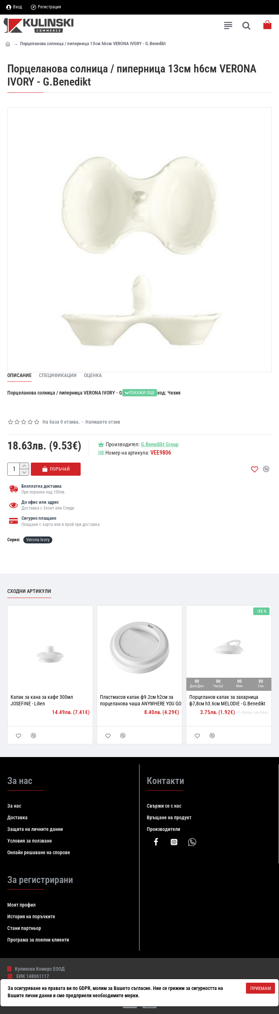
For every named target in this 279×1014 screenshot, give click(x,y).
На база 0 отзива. (61, 422)
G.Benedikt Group (159, 444)
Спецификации (58, 375)
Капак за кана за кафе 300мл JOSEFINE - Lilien (42, 700)
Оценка (93, 375)
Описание (19, 375)
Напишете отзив (102, 422)
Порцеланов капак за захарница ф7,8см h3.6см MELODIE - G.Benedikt (227, 700)
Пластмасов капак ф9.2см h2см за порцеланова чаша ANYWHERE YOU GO (140, 700)
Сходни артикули (29, 591)
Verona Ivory (37, 539)
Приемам (260, 988)
